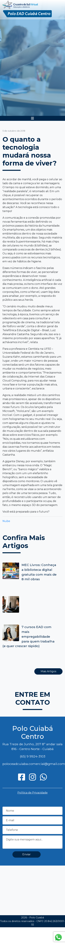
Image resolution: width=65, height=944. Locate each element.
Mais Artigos (48, 671)
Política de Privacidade (32, 792)
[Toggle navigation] (32, 118)
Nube (6, 521)
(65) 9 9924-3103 (32, 756)
